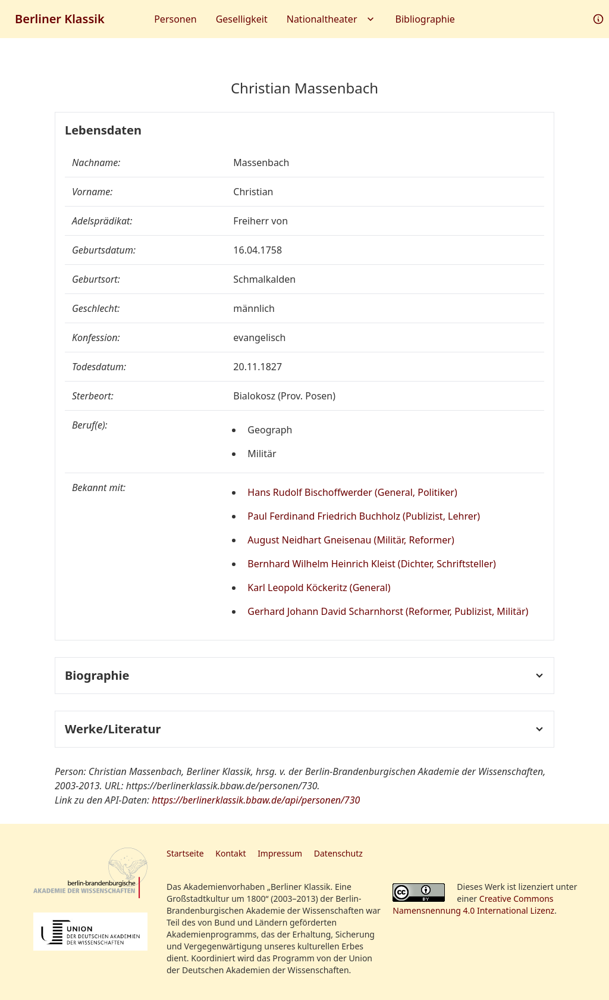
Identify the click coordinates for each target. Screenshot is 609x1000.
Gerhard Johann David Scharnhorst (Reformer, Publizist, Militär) (387, 611)
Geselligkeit (242, 19)
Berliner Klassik (60, 19)
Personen (175, 19)
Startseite (185, 853)
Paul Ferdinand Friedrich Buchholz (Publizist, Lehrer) (363, 516)
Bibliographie (425, 19)
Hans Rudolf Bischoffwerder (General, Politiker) (352, 492)
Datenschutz (338, 853)
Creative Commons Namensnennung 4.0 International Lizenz (473, 904)
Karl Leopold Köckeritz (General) (318, 587)
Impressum (280, 853)
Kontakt (230, 853)
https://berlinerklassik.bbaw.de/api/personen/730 (256, 800)
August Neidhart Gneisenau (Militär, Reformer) (350, 539)
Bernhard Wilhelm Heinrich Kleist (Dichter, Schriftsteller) (371, 563)
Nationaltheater (331, 19)
